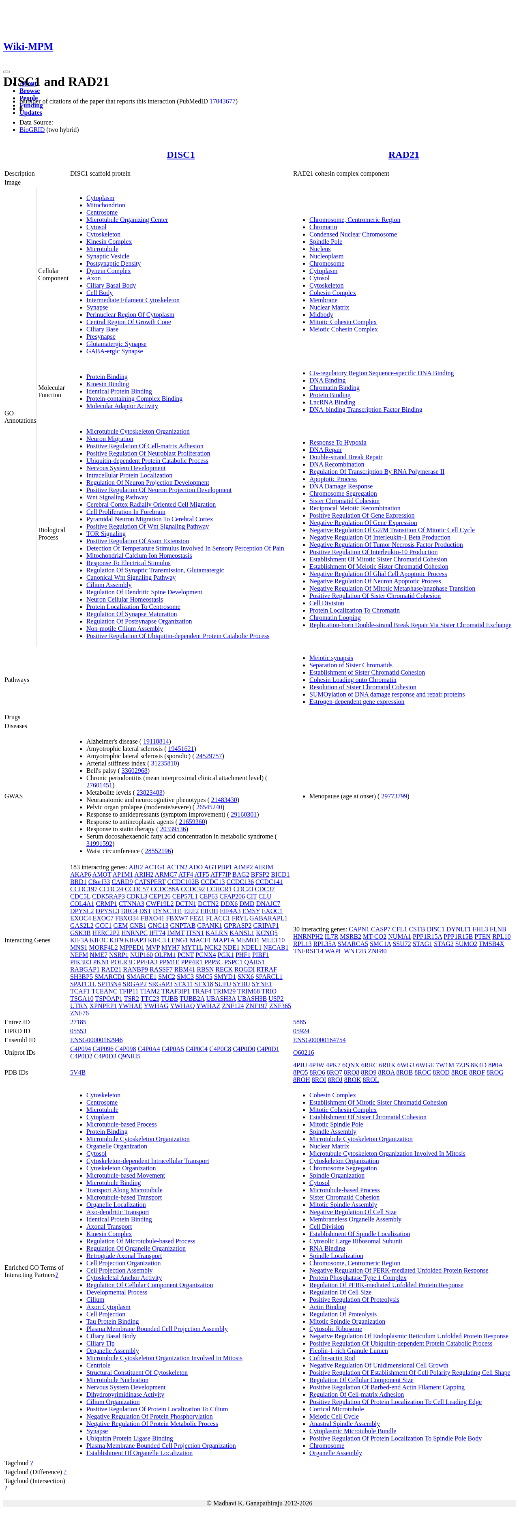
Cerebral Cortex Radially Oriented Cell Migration (151, 504)
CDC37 (265, 889)
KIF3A (79, 940)
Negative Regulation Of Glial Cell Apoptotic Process (378, 573)
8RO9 (368, 1072)
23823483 (150, 792)
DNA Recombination (337, 464)
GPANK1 (209, 925)
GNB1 (137, 925)
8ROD (441, 1072)
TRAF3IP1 (175, 991)
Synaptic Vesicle (107, 256)
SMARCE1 (142, 976)
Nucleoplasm (326, 256)
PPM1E (169, 962)
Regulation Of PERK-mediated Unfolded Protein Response (386, 1284)
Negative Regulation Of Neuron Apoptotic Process (375, 581)
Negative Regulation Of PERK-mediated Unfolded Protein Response (399, 1270)
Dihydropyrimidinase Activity (125, 1394)
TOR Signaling (106, 533)
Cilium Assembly (109, 584)
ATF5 (201, 874)
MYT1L (192, 947)
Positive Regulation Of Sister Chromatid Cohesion (375, 595)
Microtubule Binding (113, 1182)
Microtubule (102, 248)
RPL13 (302, 943)
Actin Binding (327, 1306)
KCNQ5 (266, 932)
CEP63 (208, 896)
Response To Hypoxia (338, 442)
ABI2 (136, 867)
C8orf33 (99, 881)
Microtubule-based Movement (125, 1175)
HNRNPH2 (308, 936)
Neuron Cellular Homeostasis (124, 599)
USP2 (275, 998)
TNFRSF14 (308, 951)
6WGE (425, 1065)
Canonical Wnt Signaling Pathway (131, 577)
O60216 (303, 1052)
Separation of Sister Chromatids (350, 665)
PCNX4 (205, 954)
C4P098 (125, 1048)
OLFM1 (165, 954)
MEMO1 (248, 940)
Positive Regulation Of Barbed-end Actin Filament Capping (387, 1387)
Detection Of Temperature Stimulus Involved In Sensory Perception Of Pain (185, 548)
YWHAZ (208, 1005)
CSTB (417, 929)
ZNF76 (79, 1013)
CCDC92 (193, 889)
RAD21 (403, 154)
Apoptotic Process (333, 478)
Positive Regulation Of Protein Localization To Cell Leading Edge (395, 1401)
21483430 (224, 799)
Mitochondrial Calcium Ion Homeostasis (139, 555)
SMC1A (380, 943)
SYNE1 (262, 983)
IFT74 (157, 932)
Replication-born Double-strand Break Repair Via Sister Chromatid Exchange (410, 624)
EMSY (251, 910)
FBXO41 (153, 918)
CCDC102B (183, 881)
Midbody (321, 314)
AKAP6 (80, 874)
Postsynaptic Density (113, 263)
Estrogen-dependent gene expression (357, 701)
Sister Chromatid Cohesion (344, 500)
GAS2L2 (82, 925)
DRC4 (129, 910)
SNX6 (246, 976)
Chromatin (323, 227)
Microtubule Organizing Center (127, 219)
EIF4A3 (230, 910)
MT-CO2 (374, 936)
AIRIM (263, 867)
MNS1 (79, 947)
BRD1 (78, 881)
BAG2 (240, 874)
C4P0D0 (244, 1048)
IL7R (332, 936)
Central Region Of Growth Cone (128, 321)
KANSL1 (241, 932)
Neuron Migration (109, 438)
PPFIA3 (147, 962)
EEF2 (191, 910)
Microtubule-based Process (121, 1124)
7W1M (445, 1065)
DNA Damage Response (341, 486)
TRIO (269, 991)
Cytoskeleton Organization (121, 1168)
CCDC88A (165, 889)
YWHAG (156, 1005)
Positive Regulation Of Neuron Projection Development (159, 489)
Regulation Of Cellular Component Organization (149, 1284)
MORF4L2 (103, 947)
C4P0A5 (173, 1048)
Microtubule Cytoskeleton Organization (138, 431)
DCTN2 (208, 903)
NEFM (79, 954)
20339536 (173, 829)
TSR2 (131, 998)
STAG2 (444, 943)
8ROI (319, 1079)
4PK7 (333, 1065)
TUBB (169, 998)
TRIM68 (248, 991)
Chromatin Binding (334, 387)
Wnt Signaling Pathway (117, 497)
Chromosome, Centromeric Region (354, 219)
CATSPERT (150, 881)
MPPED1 (132, 947)
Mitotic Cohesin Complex (343, 321)
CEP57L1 (185, 896)
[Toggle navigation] (6, 72)
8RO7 (334, 1072)
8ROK (352, 1079)
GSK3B (80, 932)
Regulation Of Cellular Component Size (361, 1379)
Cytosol (96, 227)
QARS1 (254, 962)
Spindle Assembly (332, 1131)
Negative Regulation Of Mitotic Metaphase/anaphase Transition (392, 588)
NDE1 (231, 947)
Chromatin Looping (335, 617)
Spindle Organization (337, 1175)
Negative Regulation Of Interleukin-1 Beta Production (379, 537)
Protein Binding (107, 376)
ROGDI (244, 969)
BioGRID (32, 129)
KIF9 (116, 940)
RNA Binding (327, 1248)
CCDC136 (240, 881)
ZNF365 (280, 1005)
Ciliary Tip (100, 1343)
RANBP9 (135, 969)
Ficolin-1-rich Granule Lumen (348, 1350)
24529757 (209, 756)
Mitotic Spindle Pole (336, 1124)
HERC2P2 (106, 932)
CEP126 (159, 896)
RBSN (205, 969)
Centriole (98, 1365)
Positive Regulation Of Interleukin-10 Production (373, 551)
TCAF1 (80, 991)
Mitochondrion (105, 205)
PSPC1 (233, 962)
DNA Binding (327, 380)
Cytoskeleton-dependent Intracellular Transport (147, 1160)
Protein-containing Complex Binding (134, 398)
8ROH (301, 1079)
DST (145, 910)
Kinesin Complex (109, 241)
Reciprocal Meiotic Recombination (355, 508)
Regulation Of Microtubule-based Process (140, 1241)
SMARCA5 (352, 943)
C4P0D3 (105, 1056)
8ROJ (335, 1079)
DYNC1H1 (167, 910)
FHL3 (480, 929)
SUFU (222, 983)
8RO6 (317, 1072)
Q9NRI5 (129, 1056)
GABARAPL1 (268, 918)
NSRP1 (119, 954)
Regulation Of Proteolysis (343, 1314)
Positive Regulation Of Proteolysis (354, 1299)
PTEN (482, 936)
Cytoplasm (100, 197)
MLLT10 (273, 940)
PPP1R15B (458, 936)
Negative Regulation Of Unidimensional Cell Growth (378, 1365)
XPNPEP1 (103, 1005)
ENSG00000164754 (319, 1039)
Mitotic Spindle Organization (347, 1321)
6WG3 (406, 1065)
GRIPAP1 (266, 925)
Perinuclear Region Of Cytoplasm (130, 314)
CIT (252, 896)
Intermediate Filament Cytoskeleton (133, 300)
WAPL (333, 951)
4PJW (316, 1065)
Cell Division (326, 603)
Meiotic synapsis (331, 657)
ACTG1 (154, 867)
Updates (30, 112)
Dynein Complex (108, 270)
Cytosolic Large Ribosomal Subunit (355, 1241)
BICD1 (280, 874)
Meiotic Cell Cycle (334, 1416)
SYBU (241, 983)
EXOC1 (272, 910)
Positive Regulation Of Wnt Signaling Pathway (147, 526)
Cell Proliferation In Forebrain (125, 511)
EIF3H (209, 910)
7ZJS (462, 1065)
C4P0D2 (81, 1056)
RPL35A (324, 943)
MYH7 (170, 947)
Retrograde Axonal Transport (124, 1255)
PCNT (185, 954)
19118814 (156, 741)
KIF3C (98, 940)
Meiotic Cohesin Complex (343, 329)
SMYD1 (225, 976)
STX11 (183, 983)
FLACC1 (218, 918)
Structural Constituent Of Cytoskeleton (137, 1372)
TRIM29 (224, 991)
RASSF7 (161, 969)
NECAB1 (276, 947)
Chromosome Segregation (343, 493)
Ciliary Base (102, 329)
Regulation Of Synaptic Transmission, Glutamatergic (155, 570)
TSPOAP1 (108, 998)
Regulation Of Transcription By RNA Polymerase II (376, 471)
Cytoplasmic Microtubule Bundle (352, 1431)
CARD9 (122, 881)
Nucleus (319, 248)
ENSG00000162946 (96, 1039)
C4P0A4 (149, 1048)
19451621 (181, 748)
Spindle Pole (325, 241)
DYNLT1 (458, 929)
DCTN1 (185, 903)
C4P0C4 (197, 1048)
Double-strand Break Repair (345, 457)
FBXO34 (127, 918)
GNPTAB (183, 925)
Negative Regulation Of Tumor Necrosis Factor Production (386, 544)
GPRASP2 (237, 925)
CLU (265, 896)
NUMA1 (399, 936)
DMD (246, 903)
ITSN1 (195, 932)
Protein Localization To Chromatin (354, 610)
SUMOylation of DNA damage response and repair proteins (387, 694)
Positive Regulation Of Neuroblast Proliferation (148, 453)
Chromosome (326, 263)
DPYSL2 (82, 910)
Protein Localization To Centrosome (133, 606)
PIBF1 (260, 954)
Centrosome (102, 212)
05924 (301, 1031)
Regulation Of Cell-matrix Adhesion (356, 1394)
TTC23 (150, 998)
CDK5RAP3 (108, 896)
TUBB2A (192, 998)
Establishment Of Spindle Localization (359, 1233)
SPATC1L (83, 983)
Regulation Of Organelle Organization (136, 1248)
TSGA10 (82, 998)
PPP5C (213, 962)
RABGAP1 (85, 969)
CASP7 (380, 929)
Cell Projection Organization (123, 1263)
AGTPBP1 (218, 867)
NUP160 (141, 954)
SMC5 (203, 976)
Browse (29, 90)
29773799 (394, 796)
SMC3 (185, 976)
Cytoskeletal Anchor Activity (124, 1277)
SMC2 (166, 976)
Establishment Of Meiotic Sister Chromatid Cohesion (378, 566)
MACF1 (200, 940)
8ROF (477, 1072)
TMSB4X (491, 943)
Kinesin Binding (107, 384)
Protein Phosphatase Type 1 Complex (357, 1277)
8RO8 (351, 1072)
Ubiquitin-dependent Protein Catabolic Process (147, 460)
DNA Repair (325, 449)
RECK (224, 969)
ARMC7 (166, 874)
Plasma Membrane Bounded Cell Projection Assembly (157, 1328)
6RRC (369, 1065)
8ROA (386, 1072)
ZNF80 (377, 951)
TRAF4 (202, 991)
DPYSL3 (108, 910)
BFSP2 (260, 874)
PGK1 (226, 954)
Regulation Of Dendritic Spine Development (144, 592)
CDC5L (80, 896)
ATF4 (185, 874)
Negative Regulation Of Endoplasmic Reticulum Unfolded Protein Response (408, 1336)
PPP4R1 (191, 962)
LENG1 (177, 940)
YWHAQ (182, 1005)
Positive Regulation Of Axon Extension (137, 541)
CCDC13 (213, 881)
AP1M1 (123, 874)
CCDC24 (111, 889)
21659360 (192, 821)
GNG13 (158, 925)
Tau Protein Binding (112, 1321)
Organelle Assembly (112, 1350)
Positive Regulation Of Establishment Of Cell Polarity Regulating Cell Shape (409, 1372)
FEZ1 (197, 918)
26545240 (209, 807)
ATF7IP (220, 874)
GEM (121, 925)
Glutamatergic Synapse (116, 343)
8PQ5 (300, 1072)
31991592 (99, 843)
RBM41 (184, 969)
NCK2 (212, 947)
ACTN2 (177, 867)
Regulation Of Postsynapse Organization (139, 621)
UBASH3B (252, 998)
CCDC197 (84, 889)
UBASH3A (221, 998)
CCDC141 (269, 881)
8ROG (495, 1072)
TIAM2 (150, 991)
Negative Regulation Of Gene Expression (363, 522)
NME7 (98, 954)
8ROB (404, 1072)
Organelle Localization (116, 1204)
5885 (299, 1022)
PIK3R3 (80, 962)
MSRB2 (350, 936)
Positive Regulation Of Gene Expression (362, 515)
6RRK (387, 1065)
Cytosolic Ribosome (335, 1328)
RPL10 (501, 936)
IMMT (175, 932)
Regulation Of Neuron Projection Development (147, 482)
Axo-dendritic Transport (117, 1211)
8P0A (495, 1065)
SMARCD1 (109, 976)
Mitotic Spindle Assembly (343, 1204)
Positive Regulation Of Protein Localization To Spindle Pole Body (395, 1438)
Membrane (323, 300)
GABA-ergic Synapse (114, 351)
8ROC (422, 1072)
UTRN (79, 1005)
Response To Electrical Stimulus (128, 562)
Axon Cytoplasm (108, 1306)
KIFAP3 (135, 940)
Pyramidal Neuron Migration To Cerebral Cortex (149, 519)
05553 (78, 1031)
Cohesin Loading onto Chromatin (353, 679)
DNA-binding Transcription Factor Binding (365, 409)
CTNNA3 (131, 903)
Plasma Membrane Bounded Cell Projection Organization (161, 1445)
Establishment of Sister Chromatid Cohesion (367, 672)
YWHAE (130, 1005)
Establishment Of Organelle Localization (139, 1452)
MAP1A (223, 940)
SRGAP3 (160, 983)
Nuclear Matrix (329, 307)
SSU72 (401, 943)
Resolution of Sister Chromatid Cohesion (362, 687)
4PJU (300, 1065)
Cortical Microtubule (336, 1409)
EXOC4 (80, 918)
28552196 (158, 850)
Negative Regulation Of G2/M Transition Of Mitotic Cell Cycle (392, 530)
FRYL (240, 918)
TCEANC (105, 991)
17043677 (223, 101)
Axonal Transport (109, 1226)
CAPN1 (359, 929)
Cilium (95, 1299)
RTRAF (267, 969)
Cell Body (99, 292)
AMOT (102, 874)
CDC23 (243, 889)
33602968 (135, 770)
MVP (153, 947)
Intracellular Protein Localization (129, 475)
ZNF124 (233, 1005)
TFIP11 (128, 991)
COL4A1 (82, 903)
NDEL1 (251, 947)
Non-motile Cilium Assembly (124, 628)
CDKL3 (137, 896)
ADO (196, 867)
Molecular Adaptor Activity (122, 405)
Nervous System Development (126, 467)
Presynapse (101, 336)
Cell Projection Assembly (119, 1270)
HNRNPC (134, 932)
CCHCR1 (219, 889)
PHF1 (243, 954)
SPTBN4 (109, 983)
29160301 (244, 814)
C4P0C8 (220, 1048)
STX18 (203, 983)
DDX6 (229, 903)
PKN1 (101, 962)
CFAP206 (232, 896)
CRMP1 (106, 903)
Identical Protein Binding (119, 391)
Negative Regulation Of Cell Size (353, 1211)
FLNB (498, 929)
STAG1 (423, 943)
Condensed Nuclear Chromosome (353, 234)
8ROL (371, 1079)
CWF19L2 (160, 903)
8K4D (479, 1065)
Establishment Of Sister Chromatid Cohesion (368, 1117)
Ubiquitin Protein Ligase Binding (129, 1438)
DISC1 (181, 154)
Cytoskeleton (103, 234)
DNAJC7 (268, 903)
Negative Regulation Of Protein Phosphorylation (149, 1416)
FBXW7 (177, 918)
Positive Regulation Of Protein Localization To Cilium (157, 1409)
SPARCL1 (269, 976)
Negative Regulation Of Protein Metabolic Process (152, 1423)
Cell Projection (105, 1314)
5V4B (78, 1072)
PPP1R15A (427, 936)
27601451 (99, 785)
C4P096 (103, 1048)
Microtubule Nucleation (117, 1379)
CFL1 (399, 929)
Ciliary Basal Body (111, 285)
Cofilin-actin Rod (332, 1358)
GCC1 (103, 925)
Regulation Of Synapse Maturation (131, 614)
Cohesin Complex (332, 292)
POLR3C (123, 962)
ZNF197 (257, 1005)
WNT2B (355, 951)
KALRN (217, 932)
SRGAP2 (134, 983)
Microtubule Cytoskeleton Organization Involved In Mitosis (164, 1358)
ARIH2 (143, 874)
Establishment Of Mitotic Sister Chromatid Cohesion (378, 559)
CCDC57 (137, 889)
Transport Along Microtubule (124, 1190)
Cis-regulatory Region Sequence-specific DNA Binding (381, 373)
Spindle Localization (336, 1255)
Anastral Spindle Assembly (344, 1423)
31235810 (164, 763)
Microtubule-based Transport (124, 1197)
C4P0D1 (268, 1048)
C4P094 (80, 1048)
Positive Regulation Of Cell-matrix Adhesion (145, 446)
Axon (93, 278)
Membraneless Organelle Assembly (355, 1219)
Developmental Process (117, 1292)
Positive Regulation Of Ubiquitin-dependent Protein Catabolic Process (177, 635)
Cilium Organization (113, 1401)
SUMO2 (466, 943)
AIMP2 (243, 867)
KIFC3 (157, 940)
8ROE (459, 1072)
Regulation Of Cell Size (340, 1292)
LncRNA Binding (332, 402)
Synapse (97, 307)
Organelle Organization (116, 1146)
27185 (78, 1022)
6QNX (351, 1065)
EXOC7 (103, 918)
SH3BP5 (81, 976)
